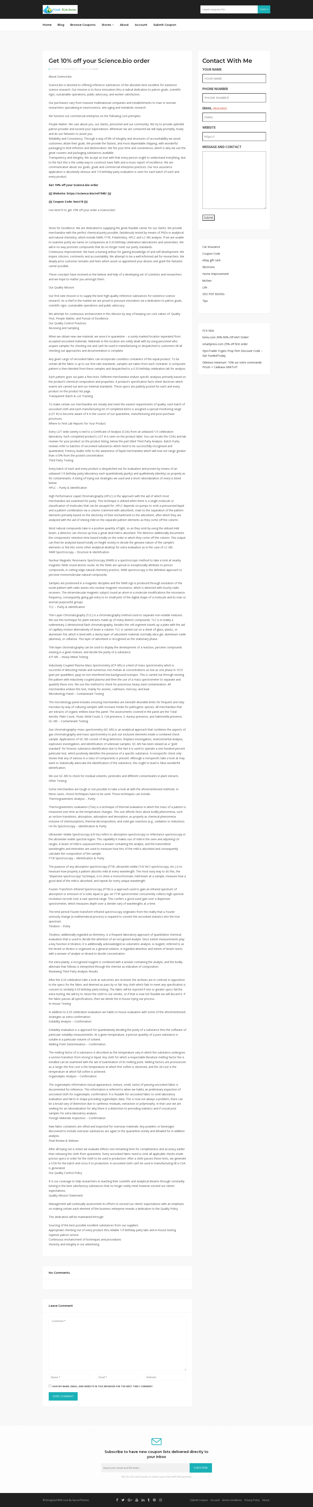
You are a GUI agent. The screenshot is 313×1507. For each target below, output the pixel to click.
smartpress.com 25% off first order (225, 344)
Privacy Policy (252, 1500)
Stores (108, 25)
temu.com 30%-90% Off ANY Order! (225, 337)
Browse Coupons (83, 25)
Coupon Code (211, 253)
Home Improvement (215, 274)
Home (47, 25)
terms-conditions (232, 1500)
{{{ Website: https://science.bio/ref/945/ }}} (80, 193)
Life (204, 287)
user (95, 69)
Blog (60, 25)
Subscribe (201, 1467)
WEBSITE (209, 127)
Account (141, 25)
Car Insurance (211, 247)
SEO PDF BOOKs (213, 294)
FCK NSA (208, 330)
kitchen (207, 280)
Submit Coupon (164, 25)
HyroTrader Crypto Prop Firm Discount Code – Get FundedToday (232, 353)
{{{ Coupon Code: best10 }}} (68, 201)
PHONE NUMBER (215, 89)
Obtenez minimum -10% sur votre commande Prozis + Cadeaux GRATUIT (232, 364)
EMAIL (214, 108)
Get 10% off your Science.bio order (99, 60)
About (124, 25)
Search (264, 9)
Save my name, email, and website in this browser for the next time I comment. (102, 1386)
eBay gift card (211, 260)
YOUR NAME (212, 69)
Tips (205, 301)
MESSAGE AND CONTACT (222, 147)
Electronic (208, 267)
